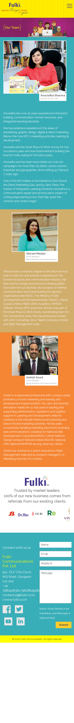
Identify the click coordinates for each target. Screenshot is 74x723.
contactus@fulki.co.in (19, 595)
